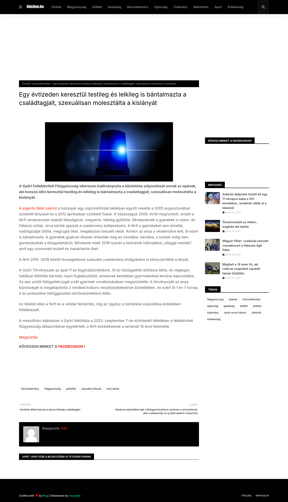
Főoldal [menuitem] (56, 7)
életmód (256, 312)
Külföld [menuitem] (97, 7)
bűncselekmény (41, 83)
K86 (63, 428)
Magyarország (52, 388)
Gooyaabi (74, 495)
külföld (244, 305)
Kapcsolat (262, 495)
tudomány (212, 312)
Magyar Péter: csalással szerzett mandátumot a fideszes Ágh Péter (245, 245)
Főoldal (26, 83)
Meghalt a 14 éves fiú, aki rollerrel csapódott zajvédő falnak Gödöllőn (241, 268)
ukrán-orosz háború (235, 312)
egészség (212, 305)
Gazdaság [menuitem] (114, 7)
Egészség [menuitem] (160, 7)
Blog (45, 495)
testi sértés (113, 388)
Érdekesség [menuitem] (235, 7)
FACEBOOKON (71, 346)
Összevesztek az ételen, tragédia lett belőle (239, 224)
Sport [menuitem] (218, 7)
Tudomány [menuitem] (180, 7)
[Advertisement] (139, 50)
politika (257, 305)
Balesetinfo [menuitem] (200, 7)
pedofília (71, 388)
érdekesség (213, 319)
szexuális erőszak (91, 388)
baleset (233, 299)
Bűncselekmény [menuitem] (137, 7)
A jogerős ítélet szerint (38, 208)
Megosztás (28, 337)
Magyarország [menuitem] (76, 7)
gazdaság (229, 305)
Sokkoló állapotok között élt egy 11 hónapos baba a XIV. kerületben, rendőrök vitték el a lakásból (244, 201)
